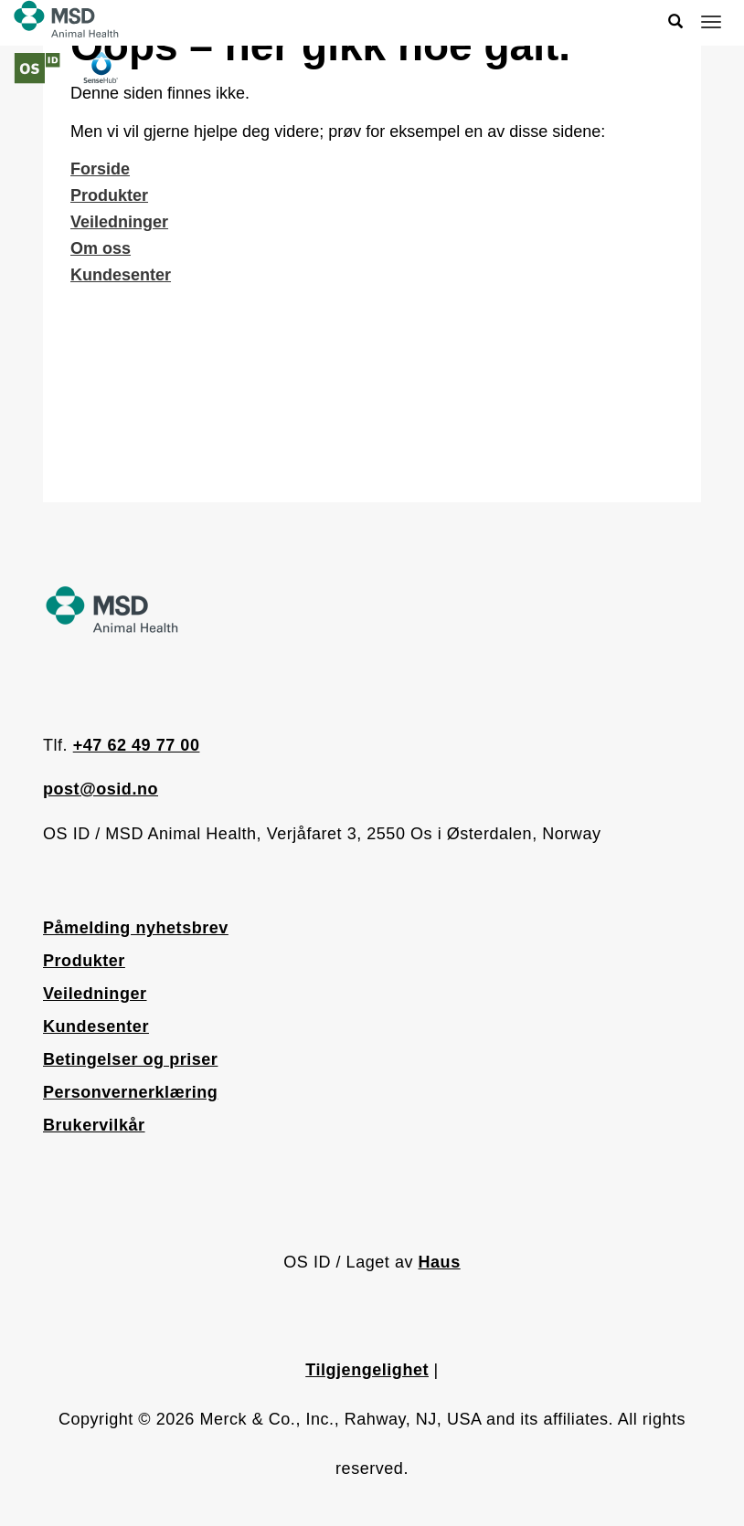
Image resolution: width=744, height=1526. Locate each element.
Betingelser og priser (130, 1059)
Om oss (100, 248)
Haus (440, 1262)
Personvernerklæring (130, 1092)
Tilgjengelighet (367, 1370)
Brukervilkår (94, 1125)
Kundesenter (120, 275)
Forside (100, 169)
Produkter (109, 195)
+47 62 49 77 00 (136, 745)
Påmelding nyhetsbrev (136, 928)
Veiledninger (119, 222)
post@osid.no (100, 789)
